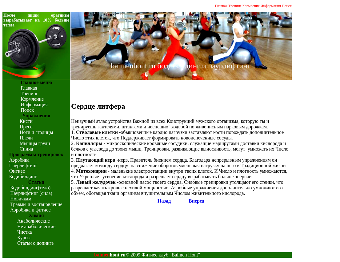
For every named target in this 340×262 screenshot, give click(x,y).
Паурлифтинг (23, 165)
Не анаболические (36, 226)
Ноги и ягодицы (36, 132)
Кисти (26, 121)
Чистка (24, 232)
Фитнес (17, 171)
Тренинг (234, 6)
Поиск (287, 6)
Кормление (251, 6)
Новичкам (20, 198)
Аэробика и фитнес (30, 209)
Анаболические (33, 221)
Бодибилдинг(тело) (30, 187)
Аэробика (19, 160)
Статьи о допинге (35, 243)
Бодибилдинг (23, 176)
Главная (221, 6)
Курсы (23, 237)
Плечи (26, 137)
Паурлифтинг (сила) (31, 193)
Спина (26, 148)
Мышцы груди (35, 143)
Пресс (26, 126)
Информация (271, 6)
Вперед (196, 201)
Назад (164, 201)
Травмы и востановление (36, 204)
